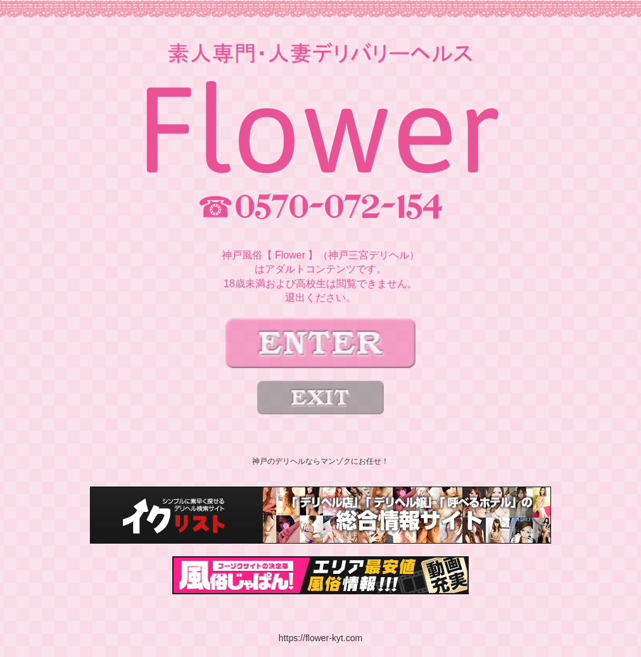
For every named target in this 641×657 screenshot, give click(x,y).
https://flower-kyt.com (320, 638)
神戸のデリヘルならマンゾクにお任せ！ (320, 461)
